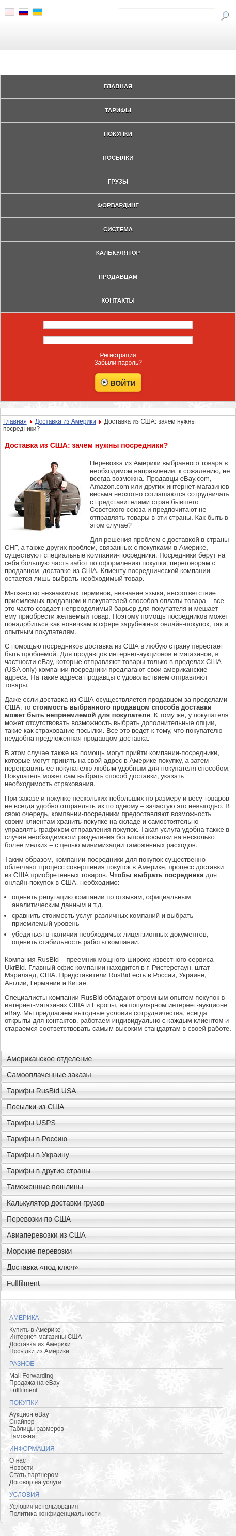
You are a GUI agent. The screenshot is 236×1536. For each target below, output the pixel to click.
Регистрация (118, 355)
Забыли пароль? (118, 362)
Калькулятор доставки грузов (55, 1203)
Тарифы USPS (31, 1123)
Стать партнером (34, 1475)
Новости (21, 1467)
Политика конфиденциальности (55, 1513)
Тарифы (118, 110)
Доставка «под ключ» (42, 1267)
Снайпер (22, 1421)
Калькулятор (118, 253)
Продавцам (118, 277)
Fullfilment (23, 1283)
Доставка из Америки (65, 421)
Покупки (118, 134)
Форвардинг (118, 205)
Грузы (118, 181)
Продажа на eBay (34, 1383)
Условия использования (43, 1506)
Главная (118, 86)
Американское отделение (49, 1059)
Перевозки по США (39, 1219)
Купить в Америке (34, 1329)
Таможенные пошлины (45, 1187)
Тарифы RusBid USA (41, 1091)
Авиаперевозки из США (46, 1235)
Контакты (117, 300)
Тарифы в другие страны (48, 1171)
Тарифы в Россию (37, 1139)
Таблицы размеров (36, 1429)
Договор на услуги (35, 1482)
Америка (24, 1317)
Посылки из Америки (39, 1351)
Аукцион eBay (29, 1414)
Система (118, 229)
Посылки (117, 158)
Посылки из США (35, 1107)
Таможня (22, 1436)
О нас (17, 1460)
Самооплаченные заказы (49, 1075)
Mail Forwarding (31, 1375)
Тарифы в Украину (38, 1155)
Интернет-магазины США (45, 1337)
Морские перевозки (39, 1251)
